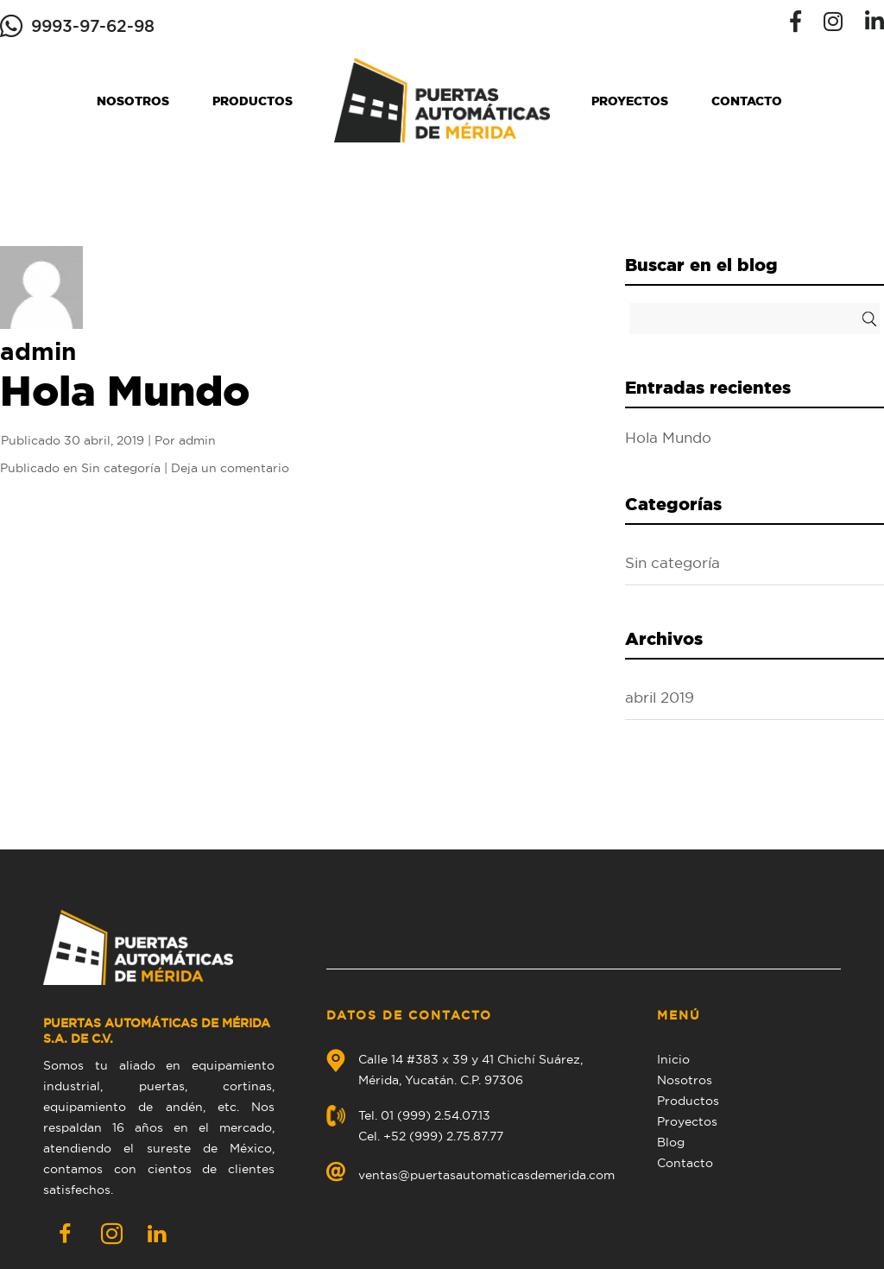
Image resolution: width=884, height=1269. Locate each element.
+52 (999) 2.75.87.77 (443, 1136)
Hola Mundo (124, 390)
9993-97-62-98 (93, 25)
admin (197, 440)
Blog (671, 1142)
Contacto (746, 101)
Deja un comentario (230, 468)
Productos (252, 101)
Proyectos (629, 101)
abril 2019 (659, 697)
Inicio (673, 1059)
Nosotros (133, 101)
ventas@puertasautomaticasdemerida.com (486, 1175)
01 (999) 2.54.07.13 (435, 1115)
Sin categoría (121, 468)
